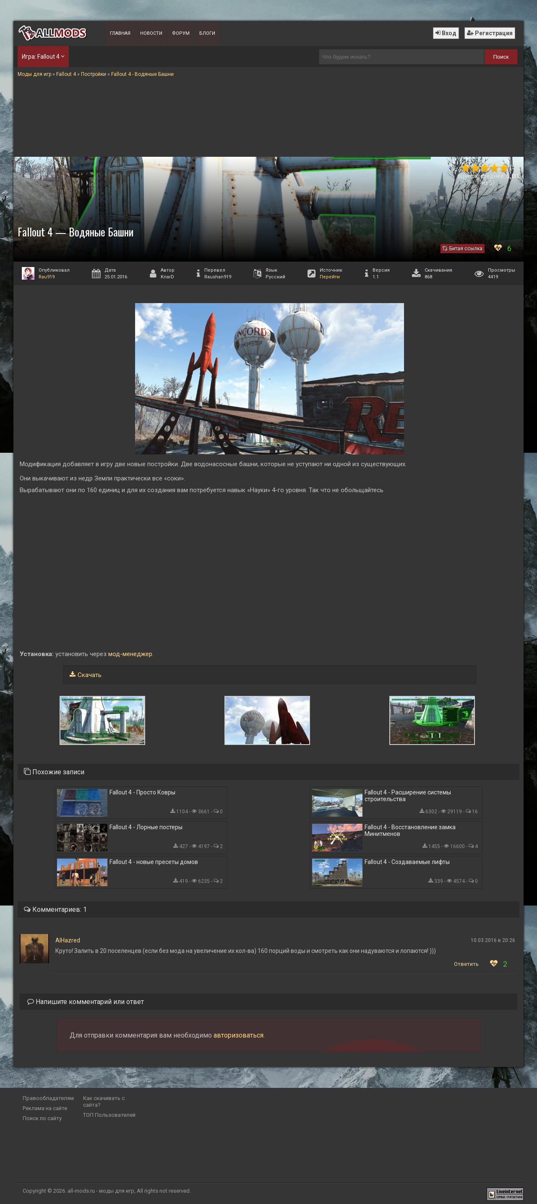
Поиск (501, 57)
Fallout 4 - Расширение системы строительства (408, 795)
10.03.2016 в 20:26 (493, 940)
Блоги (207, 33)
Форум (181, 33)
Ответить (466, 964)
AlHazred (67, 940)
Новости (151, 33)
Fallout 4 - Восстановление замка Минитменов (410, 830)
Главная (120, 33)
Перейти (330, 277)
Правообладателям (48, 1098)
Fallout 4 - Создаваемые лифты (407, 862)
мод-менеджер (129, 654)
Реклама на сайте (45, 1108)
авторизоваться (238, 1035)
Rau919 (47, 277)
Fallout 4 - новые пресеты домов (153, 862)
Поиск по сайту (42, 1118)
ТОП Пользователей (109, 1115)
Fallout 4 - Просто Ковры (142, 792)
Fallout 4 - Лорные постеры (145, 827)
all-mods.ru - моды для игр (101, 1191)
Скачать (90, 675)
